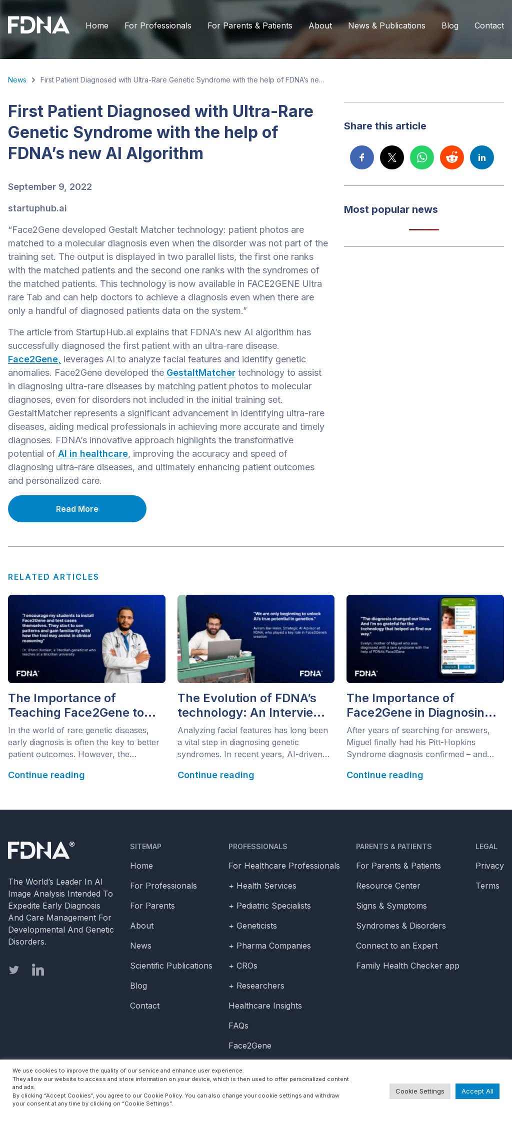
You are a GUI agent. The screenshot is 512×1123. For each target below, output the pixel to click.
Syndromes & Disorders (401, 926)
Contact (489, 25)
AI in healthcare (93, 453)
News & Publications (387, 25)
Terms (488, 886)
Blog (450, 25)
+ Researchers (256, 986)
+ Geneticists (252, 926)
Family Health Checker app (408, 966)
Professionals (258, 846)
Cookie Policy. (164, 1095)
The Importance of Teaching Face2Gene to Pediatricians (76, 705)
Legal (487, 846)
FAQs (238, 1026)
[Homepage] (61, 851)
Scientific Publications (171, 966)
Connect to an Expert (397, 946)
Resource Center (388, 886)
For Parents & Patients (250, 25)
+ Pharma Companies (269, 946)
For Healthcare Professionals (284, 866)
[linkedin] (38, 970)
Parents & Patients (394, 846)
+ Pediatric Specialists (269, 906)
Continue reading (46, 775)
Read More (77, 509)
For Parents (152, 906)
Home (97, 25)
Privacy (490, 866)
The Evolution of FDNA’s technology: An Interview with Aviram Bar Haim (250, 705)
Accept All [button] (478, 1091)
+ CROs (243, 966)
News (17, 79)
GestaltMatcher (201, 372)
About (320, 25)
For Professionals (158, 25)
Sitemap (146, 846)
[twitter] (14, 970)
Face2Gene (250, 1046)
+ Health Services (262, 886)
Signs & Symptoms (391, 906)
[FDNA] (41, 25)
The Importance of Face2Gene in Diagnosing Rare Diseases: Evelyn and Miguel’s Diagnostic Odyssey (422, 705)
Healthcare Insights (265, 1006)
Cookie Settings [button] (420, 1091)
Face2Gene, (34, 359)
